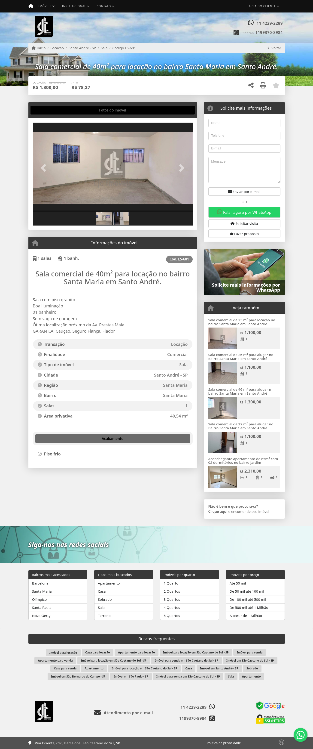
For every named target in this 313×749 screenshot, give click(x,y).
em (250, 660)
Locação (57, 48)
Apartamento (109, 583)
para (63, 653)
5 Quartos (172, 615)
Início (39, 48)
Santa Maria (42, 591)
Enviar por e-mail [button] (244, 191)
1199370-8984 (269, 32)
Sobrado (105, 599)
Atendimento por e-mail (123, 712)
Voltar (274, 48)
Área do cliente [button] (262, 6)
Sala (104, 48)
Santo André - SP (82, 48)
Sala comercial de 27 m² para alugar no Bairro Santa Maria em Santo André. (240, 426)
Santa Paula (42, 607)
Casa (102, 591)
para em (196, 652)
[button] (45, 167)
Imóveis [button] (44, 6)
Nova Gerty (41, 615)
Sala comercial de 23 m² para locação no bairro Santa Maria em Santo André (241, 322)
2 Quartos (172, 591)
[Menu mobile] (30, 6)
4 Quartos (172, 607)
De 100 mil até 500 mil (248, 599)
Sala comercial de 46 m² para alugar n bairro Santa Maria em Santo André (239, 391)
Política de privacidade (224, 743)
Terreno (104, 615)
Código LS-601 (124, 48)
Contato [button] (104, 6)
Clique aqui (218, 511)
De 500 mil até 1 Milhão (249, 607)
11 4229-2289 (270, 23)
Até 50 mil (238, 583)
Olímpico (39, 599)
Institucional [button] (74, 6)
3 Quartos (172, 599)
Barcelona (40, 583)
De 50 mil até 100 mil (247, 591)
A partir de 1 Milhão (246, 615)
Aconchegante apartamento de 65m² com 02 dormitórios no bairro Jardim (243, 460)
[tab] (47, 110)
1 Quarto (171, 583)
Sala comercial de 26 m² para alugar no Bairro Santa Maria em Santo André (240, 356)
